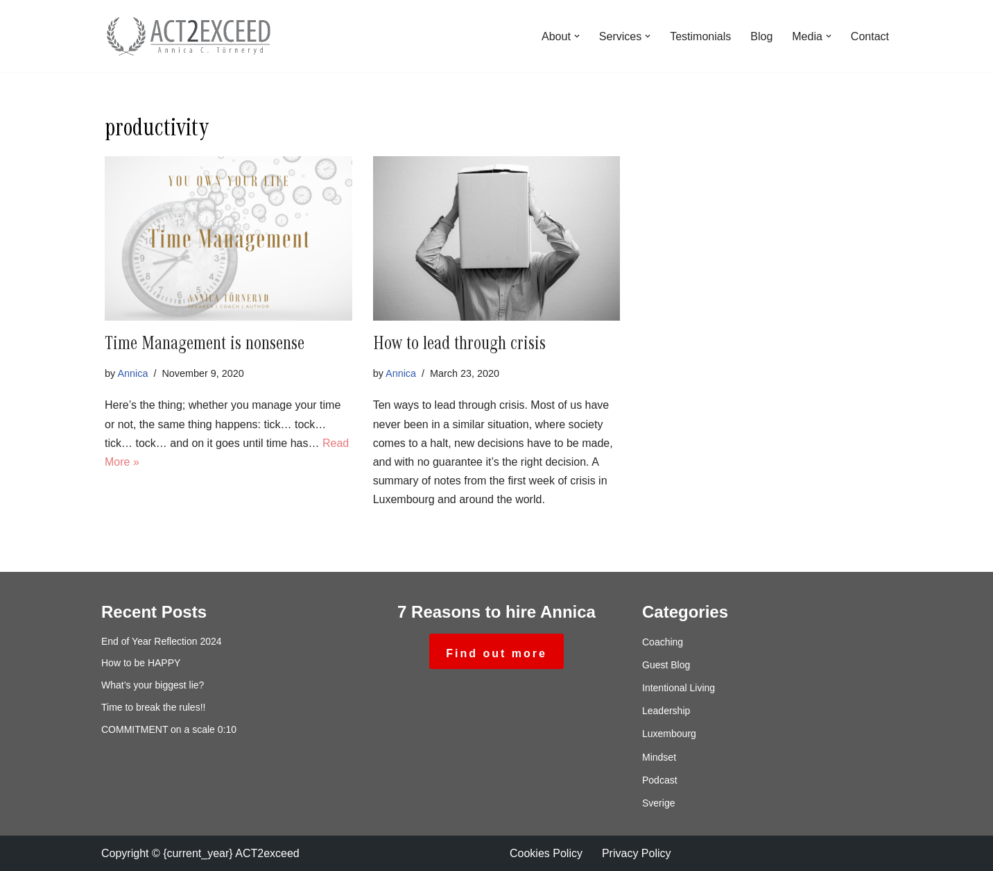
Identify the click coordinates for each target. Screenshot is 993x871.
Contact (870, 36)
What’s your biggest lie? (152, 685)
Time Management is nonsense (204, 345)
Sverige (658, 803)
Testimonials (700, 36)
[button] (577, 36)
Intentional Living (678, 687)
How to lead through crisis (459, 345)
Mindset (659, 757)
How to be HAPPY (140, 662)
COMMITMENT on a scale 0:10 (168, 729)
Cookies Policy (546, 853)
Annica (132, 373)
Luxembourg (669, 733)
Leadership (666, 710)
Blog (761, 36)
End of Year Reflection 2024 (161, 641)
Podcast (659, 780)
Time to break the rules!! (153, 707)
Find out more (496, 653)
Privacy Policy (636, 853)
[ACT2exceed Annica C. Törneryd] (188, 36)
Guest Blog (666, 664)
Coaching (662, 642)
